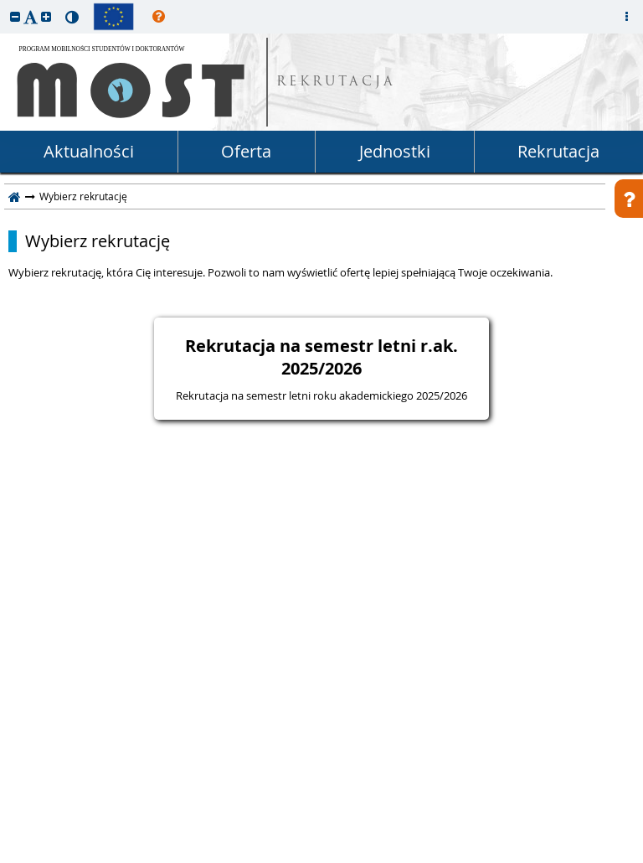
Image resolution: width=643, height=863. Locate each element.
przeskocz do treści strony (4, 4)
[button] (15, 16)
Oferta (246, 151)
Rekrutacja (558, 151)
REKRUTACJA (336, 82)
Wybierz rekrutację (97, 241)
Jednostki (394, 151)
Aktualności (89, 151)
